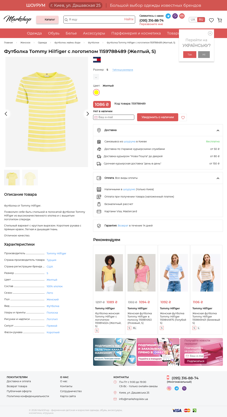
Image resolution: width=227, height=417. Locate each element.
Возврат (123, 225)
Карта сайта (68, 396)
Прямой (52, 325)
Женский (53, 299)
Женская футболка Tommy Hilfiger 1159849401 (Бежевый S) (206, 318)
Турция (51, 260)
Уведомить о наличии (158, 117)
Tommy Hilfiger (56, 253)
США (50, 266)
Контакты (66, 386)
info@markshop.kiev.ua (133, 399)
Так (190, 54)
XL (134, 328)
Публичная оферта (19, 391)
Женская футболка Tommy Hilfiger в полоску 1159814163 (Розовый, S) (140, 318)
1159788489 (138, 103)
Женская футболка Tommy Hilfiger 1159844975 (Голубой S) (173, 318)
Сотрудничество (71, 391)
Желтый (96, 92)
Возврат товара (17, 386)
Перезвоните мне (151, 24)
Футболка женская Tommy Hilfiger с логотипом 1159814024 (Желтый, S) (108, 320)
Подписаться (195, 361)
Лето (50, 293)
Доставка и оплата (19, 381)
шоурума (129, 141)
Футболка (53, 306)
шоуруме (129, 189)
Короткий (53, 332)
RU (201, 19)
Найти (128, 19)
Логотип (52, 319)
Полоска (52, 312)
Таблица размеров (122, 69)
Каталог (42, 19)
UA (193, 19)
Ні (204, 54)
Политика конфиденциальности (28, 396)
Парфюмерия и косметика (136, 33)
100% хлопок (55, 286)
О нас (63, 381)
